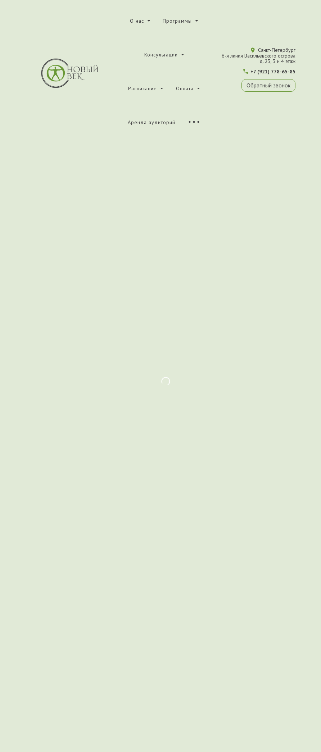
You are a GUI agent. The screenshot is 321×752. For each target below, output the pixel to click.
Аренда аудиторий (151, 122)
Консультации (161, 54)
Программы (177, 21)
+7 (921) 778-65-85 (272, 71)
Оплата (185, 88)
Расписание (142, 88)
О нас (137, 21)
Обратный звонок (268, 85)
